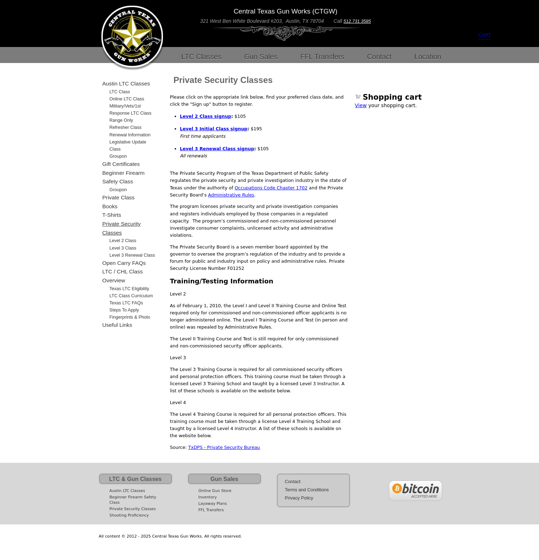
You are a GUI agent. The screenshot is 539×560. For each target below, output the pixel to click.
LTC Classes (201, 57)
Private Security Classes (121, 228)
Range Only (121, 120)
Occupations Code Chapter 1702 (270, 187)
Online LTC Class (127, 98)
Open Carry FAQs (124, 263)
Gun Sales (261, 57)
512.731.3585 (357, 21)
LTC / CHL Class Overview (122, 275)
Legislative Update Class (128, 146)
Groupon (118, 156)
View (361, 105)
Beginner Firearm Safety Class (123, 177)
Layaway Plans (213, 503)
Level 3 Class (123, 248)
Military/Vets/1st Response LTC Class (131, 110)
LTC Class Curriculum (131, 295)
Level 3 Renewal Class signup (217, 148)
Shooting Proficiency (129, 515)
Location (428, 57)
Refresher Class (126, 127)
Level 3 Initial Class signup (214, 128)
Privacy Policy (299, 498)
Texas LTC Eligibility (129, 288)
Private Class (118, 197)
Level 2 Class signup (205, 116)
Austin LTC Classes (126, 83)
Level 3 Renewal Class (132, 255)
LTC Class (120, 91)
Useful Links (117, 325)
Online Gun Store (215, 490)
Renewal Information (130, 134)
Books (110, 206)
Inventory (208, 497)
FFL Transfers (322, 57)
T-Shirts (111, 215)
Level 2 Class (123, 240)
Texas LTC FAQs (126, 302)
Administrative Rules (231, 195)
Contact (379, 57)
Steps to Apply (124, 310)
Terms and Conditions (307, 489)
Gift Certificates (121, 164)
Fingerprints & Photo (130, 317)
